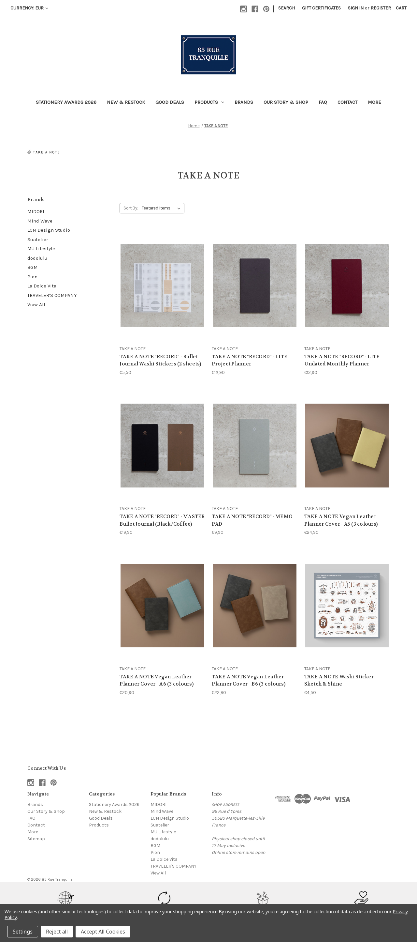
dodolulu (37, 258)
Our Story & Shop (286, 102)
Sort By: (130, 208)
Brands (244, 102)
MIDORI (35, 211)
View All (36, 304)
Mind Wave (39, 221)
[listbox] (162, 208)
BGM (32, 267)
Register (381, 8)
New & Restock (126, 102)
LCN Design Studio (48, 230)
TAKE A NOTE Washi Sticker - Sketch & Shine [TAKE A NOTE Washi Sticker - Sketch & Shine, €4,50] (340, 680)
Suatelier (37, 239)
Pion (32, 277)
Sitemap (36, 839)
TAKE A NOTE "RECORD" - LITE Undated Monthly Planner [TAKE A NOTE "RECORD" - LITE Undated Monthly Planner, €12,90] (342, 360)
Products (209, 102)
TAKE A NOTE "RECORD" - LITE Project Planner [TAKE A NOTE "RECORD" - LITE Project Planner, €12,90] (249, 360)
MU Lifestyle (41, 249)
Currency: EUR (29, 8)
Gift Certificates (321, 8)
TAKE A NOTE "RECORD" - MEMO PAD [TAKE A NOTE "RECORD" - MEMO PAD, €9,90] (252, 520)
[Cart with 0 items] (401, 8)
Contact (347, 102)
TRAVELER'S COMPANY (52, 295)
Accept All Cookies (103, 931)
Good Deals (169, 102)
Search (286, 8)
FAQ (323, 102)
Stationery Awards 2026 (66, 102)
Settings (23, 931)
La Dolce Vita (41, 286)
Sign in (356, 8)
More (374, 102)
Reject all (57, 931)
